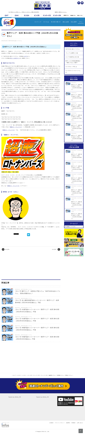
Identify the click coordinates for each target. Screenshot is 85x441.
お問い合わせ (80, 422)
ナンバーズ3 (36, 375)
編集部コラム (52, 375)
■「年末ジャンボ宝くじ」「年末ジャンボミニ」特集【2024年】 (24, 12)
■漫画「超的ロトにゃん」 (61, 12)
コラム (81, 21)
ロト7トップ (38, 21)
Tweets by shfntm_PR (14, 397)
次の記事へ (56, 249)
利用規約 (73, 422)
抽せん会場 (66, 21)
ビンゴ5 (30, 375)
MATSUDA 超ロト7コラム (73, 49)
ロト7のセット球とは (71, 66)
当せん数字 (74, 21)
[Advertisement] (31, 265)
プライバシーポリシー (60, 422)
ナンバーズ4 (44, 375)
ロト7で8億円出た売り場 (72, 57)
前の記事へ (6, 249)
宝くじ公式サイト (15, 58)
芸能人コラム (68, 375)
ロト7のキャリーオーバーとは (73, 71)
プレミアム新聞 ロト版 (72, 53)
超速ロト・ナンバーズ (16, 127)
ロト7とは (46, 21)
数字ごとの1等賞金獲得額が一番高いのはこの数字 (73, 61)
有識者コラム (60, 375)
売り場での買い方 (56, 21)
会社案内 (51, 422)
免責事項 (68, 422)
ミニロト (24, 375)
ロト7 (14, 375)
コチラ (25, 56)
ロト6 (18, 375)
